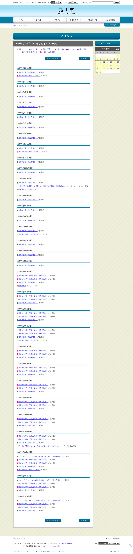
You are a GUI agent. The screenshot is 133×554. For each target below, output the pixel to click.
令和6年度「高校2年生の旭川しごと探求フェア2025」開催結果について (43, 186)
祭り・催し (35, 49)
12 (107, 62)
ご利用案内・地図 (66, 543)
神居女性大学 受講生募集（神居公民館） (33, 279)
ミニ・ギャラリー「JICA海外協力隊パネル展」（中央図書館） (40, 456)
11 (104, 62)
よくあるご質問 (55, 546)
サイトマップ (63, 551)
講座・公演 (82, 49)
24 (100, 68)
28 (114, 68)
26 (107, 68)
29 (118, 68)
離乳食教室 (22, 189)
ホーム (15, 26)
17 (100, 65)
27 (111, 68)
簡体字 (22, 2)
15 (118, 62)
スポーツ (71, 49)
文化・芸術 (60, 49)
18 (104, 65)
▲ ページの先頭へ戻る (113, 538)
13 (111, 62)
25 (104, 68)
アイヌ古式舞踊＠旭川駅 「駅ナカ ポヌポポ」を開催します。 (39, 446)
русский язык (42, 2)
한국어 (34, 2)
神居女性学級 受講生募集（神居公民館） (33, 276)
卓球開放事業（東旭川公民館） (29, 76)
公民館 (43, 52)
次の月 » (84, 58)
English (15, 2)
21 (114, 65)
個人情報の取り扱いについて (46, 551)
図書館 (52, 52)
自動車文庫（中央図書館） (27, 72)
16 (97, 65)
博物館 (34, 52)
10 (100, 62)
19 (107, 65)
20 (111, 65)
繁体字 (28, 2)
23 (97, 68)
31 (100, 72)
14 (114, 62)
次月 (117, 49)
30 (97, 72)
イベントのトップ (53, 58)
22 (118, 65)
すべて (24, 49)
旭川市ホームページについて (23, 551)
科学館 (26, 52)
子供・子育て (47, 49)
